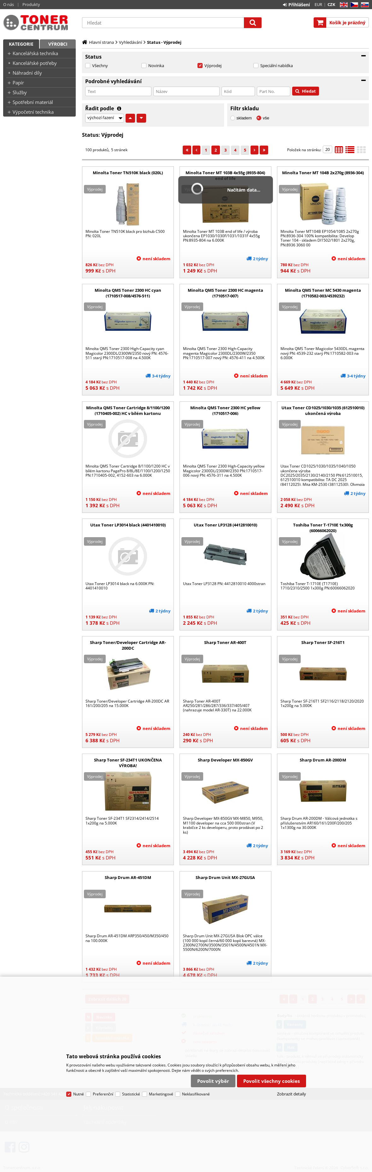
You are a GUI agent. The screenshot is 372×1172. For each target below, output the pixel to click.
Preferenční (103, 1094)
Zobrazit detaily (291, 1094)
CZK (331, 4)
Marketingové (161, 1094)
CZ (353, 5)
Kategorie (21, 44)
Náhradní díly (27, 73)
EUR (318, 4)
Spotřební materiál (33, 102)
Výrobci (58, 44)
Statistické (131, 1094)
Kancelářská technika (35, 53)
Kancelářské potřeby (35, 63)
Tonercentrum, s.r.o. (39, 23)
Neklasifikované (196, 1094)
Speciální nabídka (276, 65)
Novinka (156, 65)
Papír (18, 82)
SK (363, 5)
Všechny (100, 65)
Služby (20, 92)
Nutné (78, 1094)
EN (342, 5)
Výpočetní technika (33, 112)
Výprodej (212, 65)
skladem (244, 118)
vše (266, 118)
